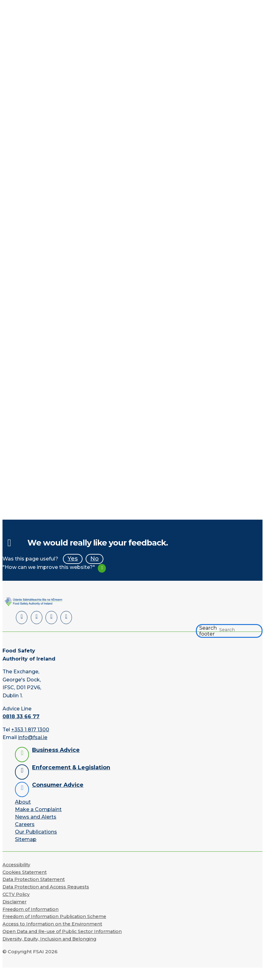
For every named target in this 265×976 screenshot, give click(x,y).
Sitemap (25, 839)
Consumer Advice (57, 784)
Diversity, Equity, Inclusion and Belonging (49, 939)
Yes (73, 558)
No (94, 558)
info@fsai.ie (32, 737)
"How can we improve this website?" (48, 567)
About (23, 802)
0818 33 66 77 (21, 716)
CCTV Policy (16, 894)
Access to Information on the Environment (52, 924)
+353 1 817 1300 (30, 729)
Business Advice (56, 750)
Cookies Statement (24, 872)
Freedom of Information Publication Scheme (54, 916)
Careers (25, 824)
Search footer (208, 631)
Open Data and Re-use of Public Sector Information (62, 931)
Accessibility (16, 865)
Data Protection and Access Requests (45, 887)
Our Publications (36, 832)
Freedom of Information (30, 909)
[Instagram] (66, 617)
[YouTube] (51, 617)
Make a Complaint (38, 809)
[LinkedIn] (21, 617)
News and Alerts (35, 817)
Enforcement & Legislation (71, 767)
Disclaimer (14, 902)
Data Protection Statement (33, 879)
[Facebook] (36, 617)
